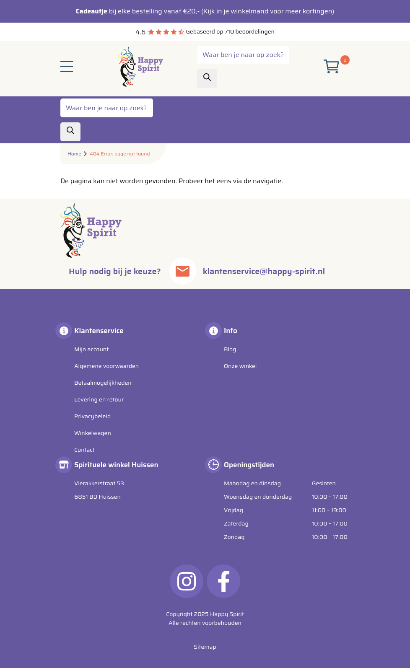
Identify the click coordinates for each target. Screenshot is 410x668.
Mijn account (91, 349)
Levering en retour (99, 399)
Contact (84, 449)
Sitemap (205, 646)
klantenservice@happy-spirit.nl (264, 271)
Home (74, 154)
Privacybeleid (92, 416)
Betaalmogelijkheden (103, 382)
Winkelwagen (92, 433)
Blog (230, 349)
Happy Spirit (227, 614)
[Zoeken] (207, 78)
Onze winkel (240, 365)
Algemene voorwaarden (106, 365)
